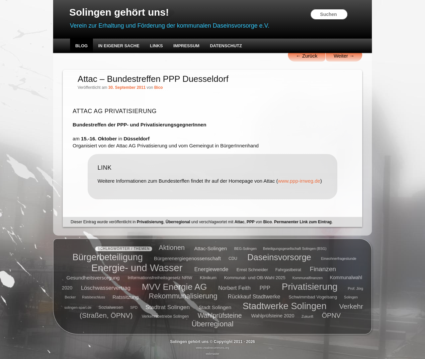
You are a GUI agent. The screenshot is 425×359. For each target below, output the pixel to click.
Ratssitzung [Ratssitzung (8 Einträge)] (126, 296)
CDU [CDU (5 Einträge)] (232, 258)
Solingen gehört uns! (119, 12)
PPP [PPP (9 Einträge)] (265, 287)
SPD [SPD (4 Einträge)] (133, 307)
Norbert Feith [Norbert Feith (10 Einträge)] (234, 287)
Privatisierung (150, 222)
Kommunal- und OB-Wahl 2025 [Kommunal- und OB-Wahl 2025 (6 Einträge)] (255, 277)
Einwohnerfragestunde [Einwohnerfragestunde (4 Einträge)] (339, 259)
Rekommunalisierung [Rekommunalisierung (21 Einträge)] (183, 296)
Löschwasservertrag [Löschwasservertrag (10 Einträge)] (105, 287)
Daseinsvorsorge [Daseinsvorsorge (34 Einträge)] (279, 257)
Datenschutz (226, 45)
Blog (81, 45)
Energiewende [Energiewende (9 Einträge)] (211, 269)
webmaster (212, 353)
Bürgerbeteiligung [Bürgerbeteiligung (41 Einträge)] (107, 257)
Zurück (306, 56)
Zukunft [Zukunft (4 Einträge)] (307, 316)
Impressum (186, 45)
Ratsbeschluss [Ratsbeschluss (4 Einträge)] (93, 297)
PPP (251, 222)
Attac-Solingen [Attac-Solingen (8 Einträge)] (210, 248)
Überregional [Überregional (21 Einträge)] (212, 324)
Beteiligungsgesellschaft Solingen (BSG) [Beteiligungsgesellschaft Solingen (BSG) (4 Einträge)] (294, 249)
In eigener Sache (118, 45)
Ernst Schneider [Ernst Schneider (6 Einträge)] (252, 269)
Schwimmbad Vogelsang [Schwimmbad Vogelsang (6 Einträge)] (313, 296)
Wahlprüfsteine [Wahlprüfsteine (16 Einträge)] (220, 315)
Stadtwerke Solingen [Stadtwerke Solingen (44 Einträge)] (285, 305)
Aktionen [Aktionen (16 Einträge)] (172, 247)
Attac (239, 222)
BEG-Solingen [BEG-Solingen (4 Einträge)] (245, 249)
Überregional (178, 222)
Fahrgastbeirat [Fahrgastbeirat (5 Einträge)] (288, 269)
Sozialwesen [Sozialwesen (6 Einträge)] (110, 307)
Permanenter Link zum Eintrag (303, 222)
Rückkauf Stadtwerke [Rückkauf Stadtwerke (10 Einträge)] (254, 296)
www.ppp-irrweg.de (299, 181)
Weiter (344, 56)
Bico (158, 87)
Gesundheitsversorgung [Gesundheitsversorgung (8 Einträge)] (93, 277)
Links (156, 45)
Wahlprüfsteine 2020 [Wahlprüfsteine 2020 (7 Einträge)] (273, 315)
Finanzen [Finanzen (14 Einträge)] (323, 268)
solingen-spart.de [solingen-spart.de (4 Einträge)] (78, 307)
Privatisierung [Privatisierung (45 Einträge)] (310, 286)
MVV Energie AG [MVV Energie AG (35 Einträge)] (174, 286)
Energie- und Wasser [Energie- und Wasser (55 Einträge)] (136, 267)
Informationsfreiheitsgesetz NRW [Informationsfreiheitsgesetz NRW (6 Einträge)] (160, 277)
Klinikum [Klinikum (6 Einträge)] (208, 277)
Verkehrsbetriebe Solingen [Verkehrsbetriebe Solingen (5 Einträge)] (165, 316)
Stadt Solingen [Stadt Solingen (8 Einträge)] (215, 307)
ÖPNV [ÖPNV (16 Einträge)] (331, 315)
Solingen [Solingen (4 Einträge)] (351, 297)
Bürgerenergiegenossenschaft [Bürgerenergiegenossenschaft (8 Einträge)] (187, 258)
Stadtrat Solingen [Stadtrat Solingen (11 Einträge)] (167, 306)
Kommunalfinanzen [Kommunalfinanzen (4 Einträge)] (308, 278)
